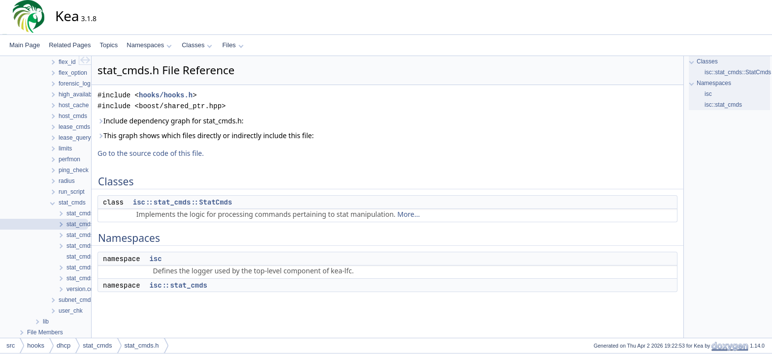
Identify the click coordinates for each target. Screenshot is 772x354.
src (10, 345)
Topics (108, 45)
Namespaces (149, 45)
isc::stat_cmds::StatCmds (182, 202)
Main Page (24, 45)
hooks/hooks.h (166, 95)
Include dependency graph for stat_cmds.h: (170, 120)
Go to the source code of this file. (150, 153)
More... (408, 214)
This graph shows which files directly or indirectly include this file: (205, 135)
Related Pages (70, 45)
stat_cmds (97, 345)
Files (232, 45)
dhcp (63, 345)
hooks (35, 345)
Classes (197, 45)
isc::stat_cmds (178, 285)
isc (155, 258)
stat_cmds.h (142, 345)
